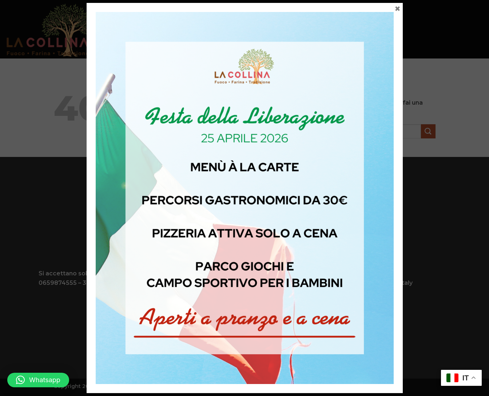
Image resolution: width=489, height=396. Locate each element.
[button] (38, 380)
